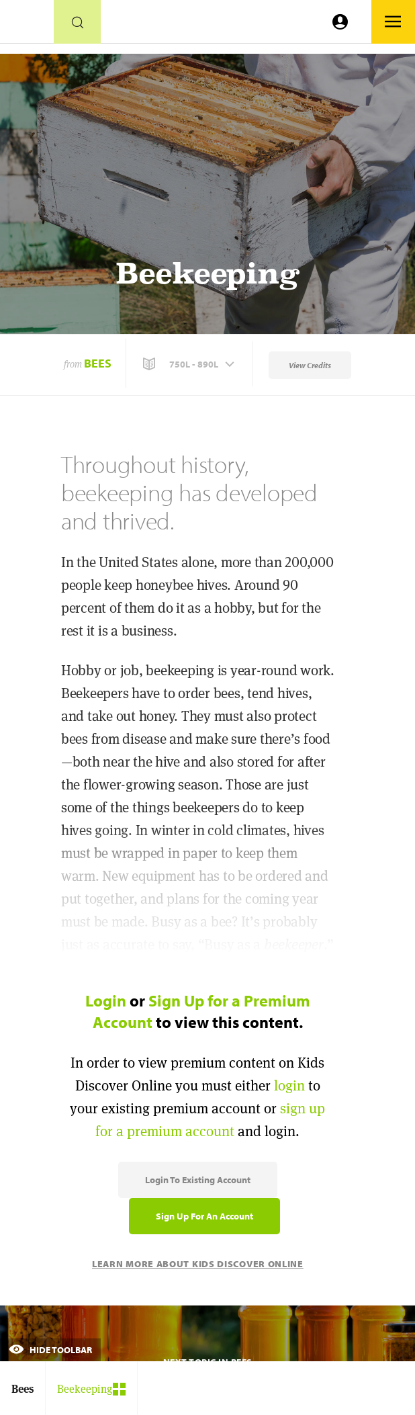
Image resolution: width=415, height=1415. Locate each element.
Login (105, 1000)
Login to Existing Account (197, 1180)
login (289, 1085)
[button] (190, 364)
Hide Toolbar (50, 1350)
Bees (97, 363)
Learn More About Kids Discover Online (198, 1264)
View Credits (310, 365)
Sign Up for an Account (204, 1216)
